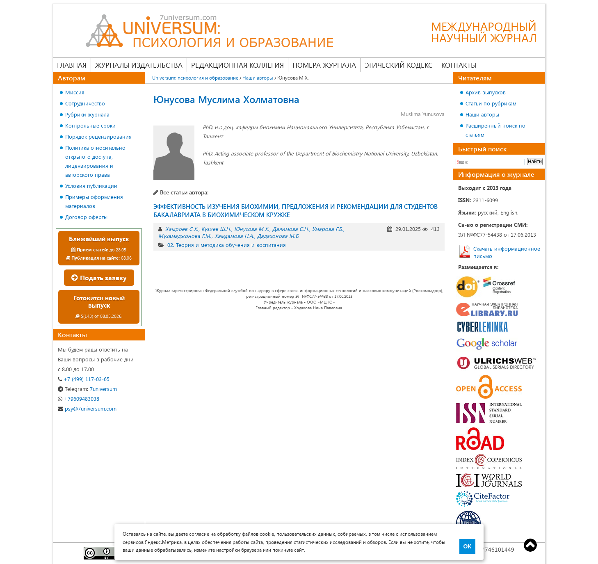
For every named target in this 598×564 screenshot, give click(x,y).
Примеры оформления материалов (94, 201)
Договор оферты (86, 216)
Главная (72, 64)
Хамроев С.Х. (181, 228)
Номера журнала (324, 64)
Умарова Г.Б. (327, 228)
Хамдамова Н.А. (234, 235)
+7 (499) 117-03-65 (84, 378)
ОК (467, 546)
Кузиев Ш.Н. (216, 228)
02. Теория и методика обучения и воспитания (226, 244)
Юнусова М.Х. (251, 228)
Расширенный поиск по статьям (495, 130)
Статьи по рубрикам (491, 103)
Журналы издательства (139, 64)
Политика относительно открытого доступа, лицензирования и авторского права (95, 161)
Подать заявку (99, 277)
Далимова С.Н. (290, 228)
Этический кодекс (399, 64)
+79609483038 (78, 398)
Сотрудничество (85, 103)
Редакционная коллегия (237, 64)
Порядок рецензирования (98, 136)
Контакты (458, 64)
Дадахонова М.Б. (278, 235)
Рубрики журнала (87, 114)
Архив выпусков (486, 92)
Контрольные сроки (90, 125)
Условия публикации (91, 185)
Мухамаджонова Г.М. (184, 235)
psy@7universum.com (87, 408)
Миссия (74, 92)
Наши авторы (482, 114)
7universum (87, 388)
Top (530, 545)
